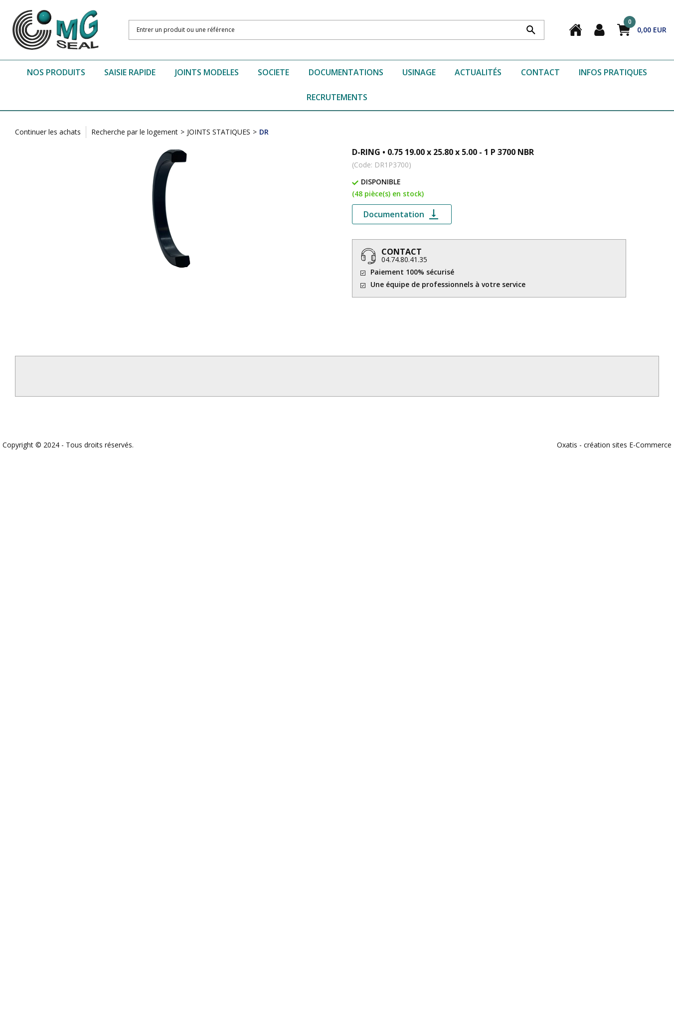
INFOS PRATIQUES (613, 72)
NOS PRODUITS (56, 72)
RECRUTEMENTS (337, 97)
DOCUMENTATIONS (346, 72)
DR (264, 132)
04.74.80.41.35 (404, 259)
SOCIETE (273, 72)
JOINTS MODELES (207, 72)
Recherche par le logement (134, 132)
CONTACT (540, 72)
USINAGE (419, 72)
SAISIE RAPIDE (130, 72)
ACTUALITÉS (478, 72)
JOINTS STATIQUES (218, 132)
